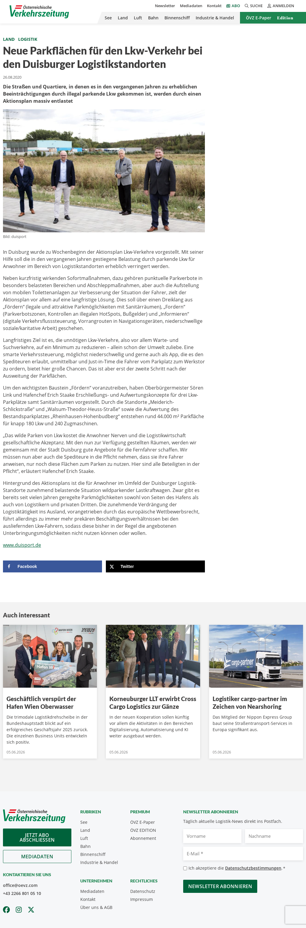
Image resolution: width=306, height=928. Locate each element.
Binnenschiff (177, 18)
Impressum (141, 899)
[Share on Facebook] (52, 566)
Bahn (153, 18)
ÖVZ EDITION (143, 830)
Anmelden (280, 5)
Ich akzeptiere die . (237, 868)
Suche (254, 5)
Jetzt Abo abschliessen (37, 837)
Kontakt (214, 5)
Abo (236, 5)
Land (123, 18)
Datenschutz (142, 891)
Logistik (27, 39)
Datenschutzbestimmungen (253, 868)
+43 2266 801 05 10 (22, 893)
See (108, 18)
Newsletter (165, 5)
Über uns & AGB (96, 907)
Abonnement (143, 838)
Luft (138, 18)
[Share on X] (155, 566)
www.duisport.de (22, 545)
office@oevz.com (20, 885)
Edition (285, 18)
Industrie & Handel (215, 18)
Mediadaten (191, 5)
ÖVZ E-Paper (258, 18)
